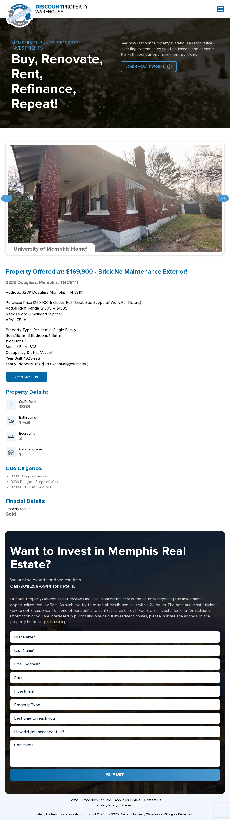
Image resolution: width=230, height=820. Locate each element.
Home (73, 800)
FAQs (136, 800)
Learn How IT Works (145, 67)
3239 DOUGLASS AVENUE (32, 487)
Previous (6, 198)
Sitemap (127, 805)
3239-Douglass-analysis (29, 476)
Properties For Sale (96, 800)
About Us (121, 800)
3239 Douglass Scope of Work (34, 482)
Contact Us (26, 377)
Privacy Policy (107, 805)
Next (223, 198)
